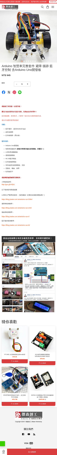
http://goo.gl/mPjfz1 (8, 184)
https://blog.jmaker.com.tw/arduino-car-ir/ (15, 216)
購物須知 (28, 448)
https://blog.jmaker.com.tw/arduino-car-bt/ (16, 225)
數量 (3, 83)
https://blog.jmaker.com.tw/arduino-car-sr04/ (17, 208)
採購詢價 (53, 2)
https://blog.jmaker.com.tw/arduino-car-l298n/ (17, 199)
